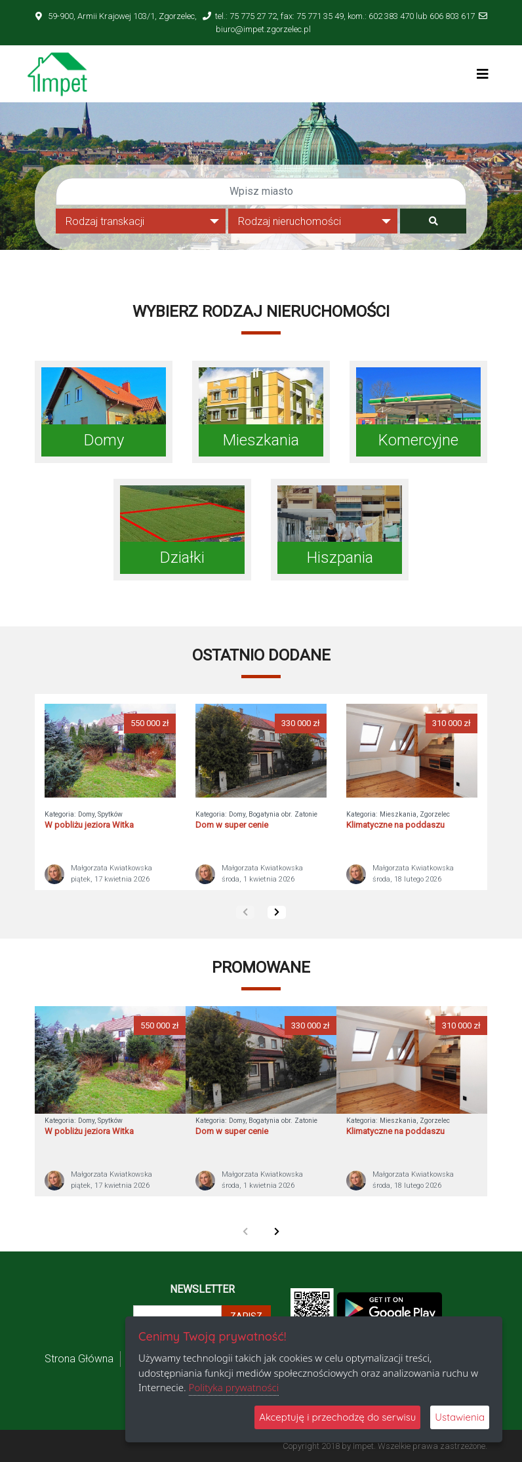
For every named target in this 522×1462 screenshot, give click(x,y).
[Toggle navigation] (482, 74)
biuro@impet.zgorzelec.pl (263, 29)
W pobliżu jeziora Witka (89, 825)
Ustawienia (460, 1417)
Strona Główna (79, 1358)
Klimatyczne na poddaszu (395, 825)
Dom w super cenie (231, 825)
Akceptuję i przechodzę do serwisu (337, 1417)
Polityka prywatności (234, 1387)
